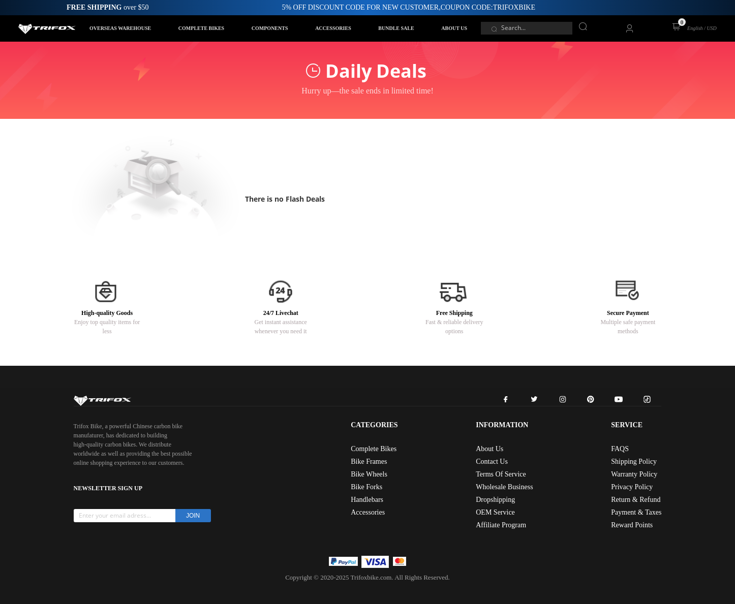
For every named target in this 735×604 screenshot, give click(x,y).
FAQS (620, 449)
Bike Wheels (369, 474)
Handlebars (367, 499)
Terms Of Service (501, 474)
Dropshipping (495, 499)
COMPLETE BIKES (201, 28)
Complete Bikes (373, 449)
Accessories (368, 512)
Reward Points (632, 525)
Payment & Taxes (636, 512)
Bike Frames (369, 461)
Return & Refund (635, 499)
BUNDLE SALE (396, 28)
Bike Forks (366, 487)
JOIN (193, 515)
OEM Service (495, 512)
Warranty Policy (634, 474)
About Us (489, 449)
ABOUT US (454, 28)
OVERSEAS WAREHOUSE (120, 28)
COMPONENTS (270, 28)
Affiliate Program (501, 525)
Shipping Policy (634, 461)
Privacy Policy (632, 487)
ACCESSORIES (333, 28)
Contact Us (492, 461)
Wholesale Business (504, 487)
